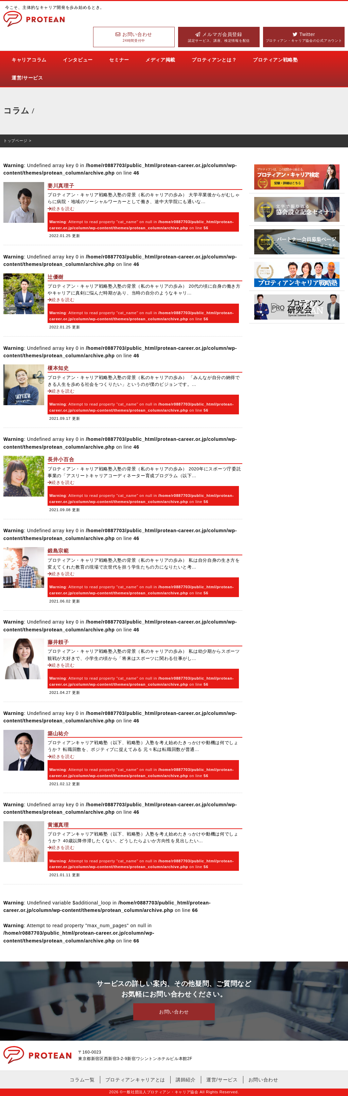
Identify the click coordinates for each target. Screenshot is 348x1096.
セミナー (119, 59)
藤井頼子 (58, 642)
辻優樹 (56, 277)
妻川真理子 (61, 185)
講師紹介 (186, 1079)
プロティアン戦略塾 (275, 59)
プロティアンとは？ (214, 59)
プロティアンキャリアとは (135, 1079)
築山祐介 (58, 733)
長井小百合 (61, 459)
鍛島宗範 (58, 551)
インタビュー (78, 59)
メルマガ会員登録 (218, 37)
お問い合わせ (133, 37)
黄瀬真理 (58, 825)
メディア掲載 (160, 59)
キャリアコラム (29, 59)
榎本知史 (58, 368)
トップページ (15, 141)
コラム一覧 (82, 1079)
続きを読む (61, 208)
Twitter (303, 37)
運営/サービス (27, 77)
